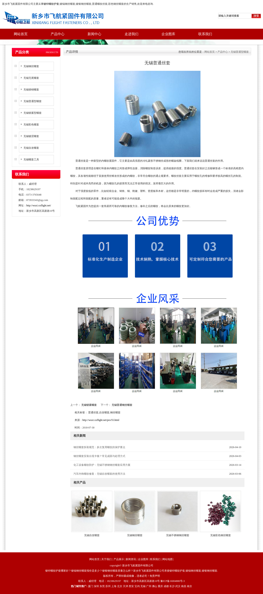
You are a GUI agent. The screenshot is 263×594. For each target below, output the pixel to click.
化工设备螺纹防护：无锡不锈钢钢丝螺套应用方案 (102, 464)
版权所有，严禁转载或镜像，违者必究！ (126, 575)
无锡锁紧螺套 (89, 404)
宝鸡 (137, 586)
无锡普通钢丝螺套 (121, 404)
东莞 (102, 586)
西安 (131, 586)
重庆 (160, 586)
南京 (189, 586)
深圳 (96, 586)
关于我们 (106, 559)
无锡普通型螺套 (32, 101)
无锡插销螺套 (31, 89)
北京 (119, 586)
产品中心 (57, 34)
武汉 (177, 586)
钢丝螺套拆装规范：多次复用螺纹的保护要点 (99, 447)
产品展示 (119, 559)
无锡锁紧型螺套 (32, 112)
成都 (166, 586)
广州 (148, 586)
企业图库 (168, 34)
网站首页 (21, 34)
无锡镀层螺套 (31, 136)
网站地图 (167, 559)
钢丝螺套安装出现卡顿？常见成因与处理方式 (99, 456)
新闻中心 (94, 34)
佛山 (154, 586)
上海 (113, 586)
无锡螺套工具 (31, 159)
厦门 (90, 586)
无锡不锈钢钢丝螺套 (177, 535)
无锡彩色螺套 (31, 124)
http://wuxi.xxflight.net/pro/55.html (100, 420)
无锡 (143, 586)
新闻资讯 (131, 559)
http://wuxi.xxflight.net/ (38, 205)
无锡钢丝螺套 (31, 66)
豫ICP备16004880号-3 (172, 581)
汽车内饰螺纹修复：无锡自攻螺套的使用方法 (99, 473)
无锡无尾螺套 (31, 77)
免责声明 (155, 575)
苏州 (108, 586)
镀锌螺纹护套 (51, 3)
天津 (125, 586)
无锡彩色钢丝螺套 (220, 535)
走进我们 (131, 34)
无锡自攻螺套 (31, 147)
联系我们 (205, 34)
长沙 (172, 586)
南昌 (183, 586)
